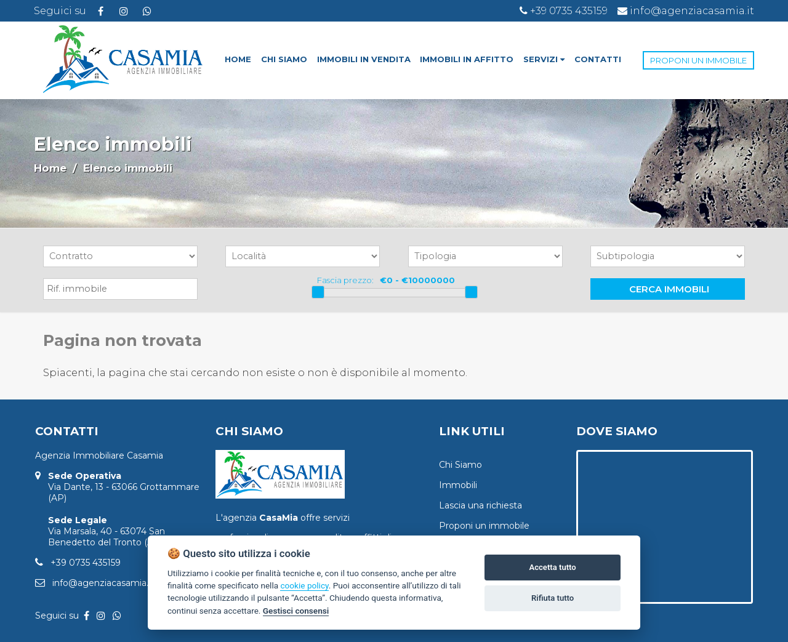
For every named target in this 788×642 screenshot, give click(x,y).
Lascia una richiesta (480, 505)
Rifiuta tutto (552, 598)
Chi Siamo (460, 464)
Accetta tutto (552, 567)
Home (50, 168)
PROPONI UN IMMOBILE (698, 60)
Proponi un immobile (484, 525)
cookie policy (304, 585)
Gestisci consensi (296, 611)
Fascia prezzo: (345, 280)
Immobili (458, 485)
